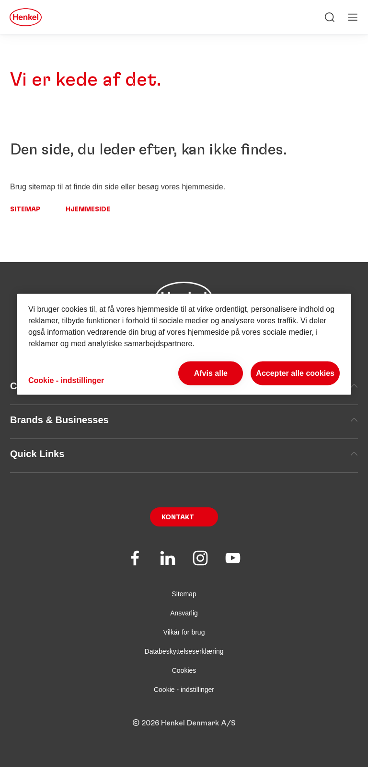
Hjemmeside (88, 209)
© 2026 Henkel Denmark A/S (184, 723)
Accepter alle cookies (295, 373)
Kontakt (177, 517)
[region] (184, 344)
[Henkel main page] (26, 17)
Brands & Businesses (184, 420)
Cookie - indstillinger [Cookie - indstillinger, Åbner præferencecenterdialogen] (66, 380)
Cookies (184, 670)
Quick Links (184, 454)
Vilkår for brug (184, 632)
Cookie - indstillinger (184, 689)
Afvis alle (211, 373)
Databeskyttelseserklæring (184, 651)
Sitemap (25, 209)
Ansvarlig (184, 613)
